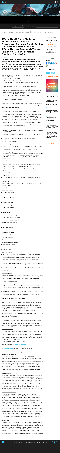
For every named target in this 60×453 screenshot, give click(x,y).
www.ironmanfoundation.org (30, 389)
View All (52, 143)
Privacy (20, 442)
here (33, 326)
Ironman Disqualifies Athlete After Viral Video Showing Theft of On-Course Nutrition (52, 135)
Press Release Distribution (33, 442)
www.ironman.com (8, 348)
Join (50, 2)
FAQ (24, 442)
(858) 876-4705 (45, 445)
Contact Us (43, 442)
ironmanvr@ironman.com (20, 344)
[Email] (47, 65)
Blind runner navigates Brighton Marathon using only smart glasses (52, 111)
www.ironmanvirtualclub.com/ (10, 343)
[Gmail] (56, 63)
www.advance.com (14, 435)
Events (14, 31)
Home (3, 31)
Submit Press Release (52, 76)
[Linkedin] (51, 63)
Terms (15, 442)
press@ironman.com (8, 350)
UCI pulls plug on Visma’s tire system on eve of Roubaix (52, 126)
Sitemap (30, 443)
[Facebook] (47, 63)
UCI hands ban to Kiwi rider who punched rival (51, 119)
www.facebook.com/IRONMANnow (27, 86)
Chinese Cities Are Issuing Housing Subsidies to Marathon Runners (51, 102)
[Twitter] (49, 63)
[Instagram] (53, 63)
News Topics (8, 31)
